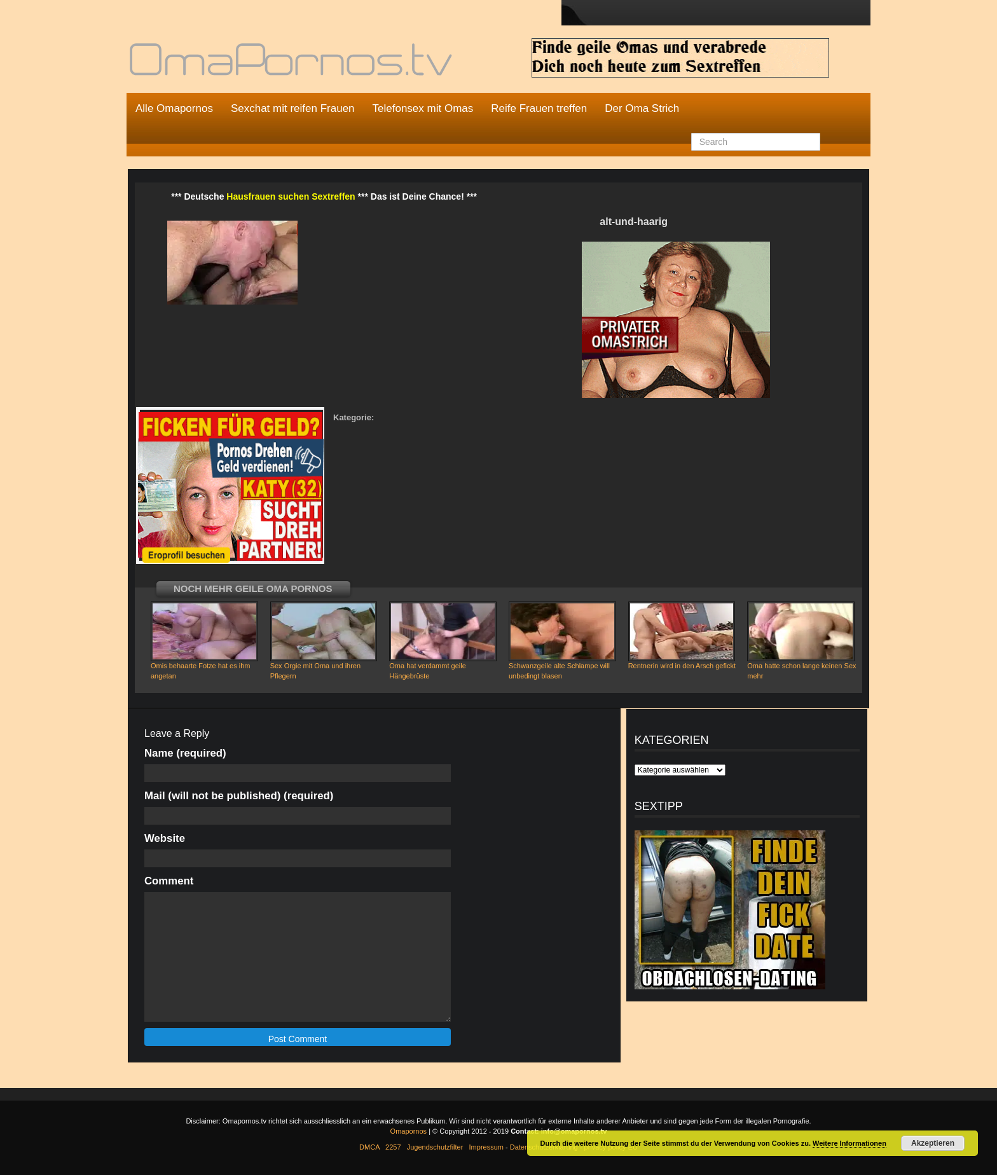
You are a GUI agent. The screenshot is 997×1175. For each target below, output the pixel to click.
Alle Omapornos (174, 108)
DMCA (369, 1147)
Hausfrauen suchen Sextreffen (290, 196)
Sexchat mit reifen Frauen (293, 108)
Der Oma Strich (642, 108)
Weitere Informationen (849, 1143)
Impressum (486, 1147)
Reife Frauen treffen (539, 108)
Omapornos (408, 1131)
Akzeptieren (932, 1143)
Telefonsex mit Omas (423, 108)
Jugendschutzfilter (435, 1147)
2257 (393, 1147)
